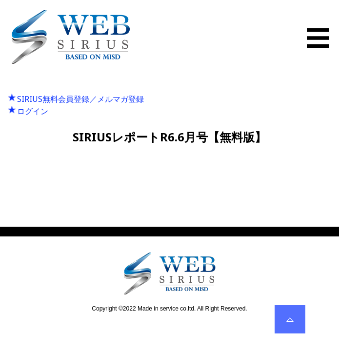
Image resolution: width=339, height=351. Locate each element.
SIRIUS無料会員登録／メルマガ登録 (80, 99)
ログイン (32, 111)
